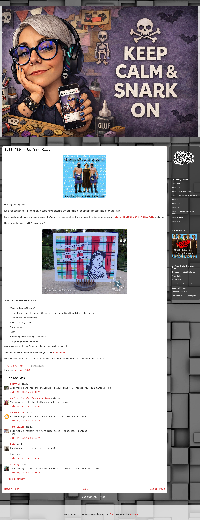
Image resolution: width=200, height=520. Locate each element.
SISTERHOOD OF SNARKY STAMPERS (134, 217)
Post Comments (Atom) (94, 497)
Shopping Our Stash (179, 292)
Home (85, 489)
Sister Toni (176, 221)
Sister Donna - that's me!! (181, 192)
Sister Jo (175, 199)
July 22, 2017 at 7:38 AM (25, 392)
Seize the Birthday (179, 288)
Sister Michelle (177, 217)
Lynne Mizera (18, 412)
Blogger (134, 514)
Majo (12, 444)
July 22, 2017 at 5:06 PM (25, 406)
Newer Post (12, 489)
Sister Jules (176, 203)
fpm (112, 514)
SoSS (27, 370)
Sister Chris (176, 188)
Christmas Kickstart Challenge (183, 272)
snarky (18, 370)
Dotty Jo (15, 384)
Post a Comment (16, 479)
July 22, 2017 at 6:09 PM (25, 421)
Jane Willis (17, 427)
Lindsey (14, 465)
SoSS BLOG (58, 352)
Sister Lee (176, 207)
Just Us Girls (177, 280)
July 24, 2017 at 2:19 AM (25, 438)
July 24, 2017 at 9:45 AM (25, 458)
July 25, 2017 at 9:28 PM (25, 473)
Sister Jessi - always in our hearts (185, 196)
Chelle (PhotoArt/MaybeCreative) (30, 398)
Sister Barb (176, 184)
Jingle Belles (176, 276)
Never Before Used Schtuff (182, 284)
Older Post (157, 489)
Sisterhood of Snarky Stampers (184, 296)
